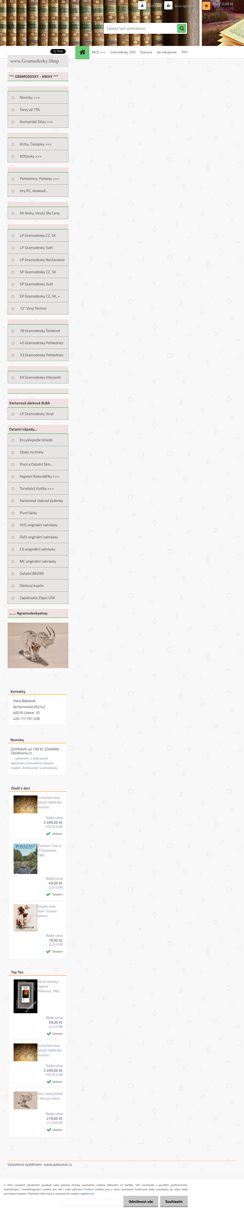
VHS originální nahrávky (39, 525)
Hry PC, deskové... (34, 191)
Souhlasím (173, 1201)
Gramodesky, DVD (123, 52)
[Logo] (40, 28)
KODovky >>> (31, 156)
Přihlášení (152, 5)
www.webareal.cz (58, 1164)
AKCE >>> (99, 52)
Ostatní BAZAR (32, 573)
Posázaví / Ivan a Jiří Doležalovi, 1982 (49, 850)
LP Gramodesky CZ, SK (38, 235)
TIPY (184, 52)
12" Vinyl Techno (33, 308)
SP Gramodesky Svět (36, 284)
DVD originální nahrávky (39, 537)
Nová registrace (183, 5)
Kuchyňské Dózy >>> (36, 121)
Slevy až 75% (30, 109)
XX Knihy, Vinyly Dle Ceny (40, 213)
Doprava (146, 52)
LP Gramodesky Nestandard (42, 260)
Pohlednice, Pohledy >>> (39, 178)
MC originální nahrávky (38, 561)
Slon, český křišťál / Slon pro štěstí (50, 1096)
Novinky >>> (30, 97)
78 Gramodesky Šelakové (40, 330)
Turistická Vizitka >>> (37, 488)
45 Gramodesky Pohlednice (41, 343)
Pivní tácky (28, 513)
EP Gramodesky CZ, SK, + (40, 296)
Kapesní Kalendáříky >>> (39, 476)
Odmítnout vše (139, 1201)
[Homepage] (83, 52)
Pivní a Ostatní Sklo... (36, 464)
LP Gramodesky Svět (36, 247)
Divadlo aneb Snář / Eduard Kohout (46, 911)
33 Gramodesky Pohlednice (41, 355)
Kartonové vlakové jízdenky (41, 500)
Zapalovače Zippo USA (37, 598)
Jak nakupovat (167, 52)
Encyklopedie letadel (36, 440)
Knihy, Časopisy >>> (36, 144)
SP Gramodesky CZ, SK (38, 272)
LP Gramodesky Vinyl (37, 414)
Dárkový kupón (32, 585)
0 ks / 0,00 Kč (223, 4)
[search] (181, 28)
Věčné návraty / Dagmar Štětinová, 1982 (48, 986)
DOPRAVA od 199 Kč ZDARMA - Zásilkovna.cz (36, 751)
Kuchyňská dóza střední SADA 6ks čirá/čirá (49, 802)
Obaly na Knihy (31, 452)
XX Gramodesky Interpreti (40, 377)
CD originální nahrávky (37, 549)
